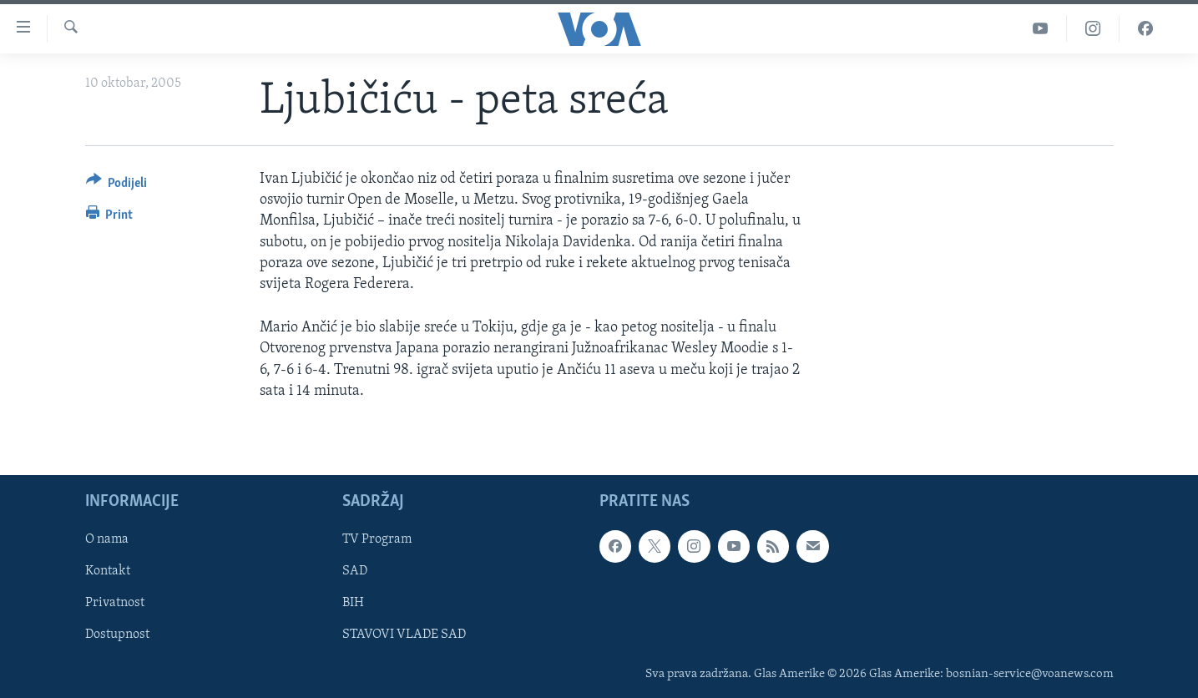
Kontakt (107, 571)
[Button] (117, 186)
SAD (354, 571)
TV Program (377, 539)
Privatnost (114, 602)
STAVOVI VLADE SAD (404, 634)
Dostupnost (117, 634)
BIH (353, 602)
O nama (107, 539)
